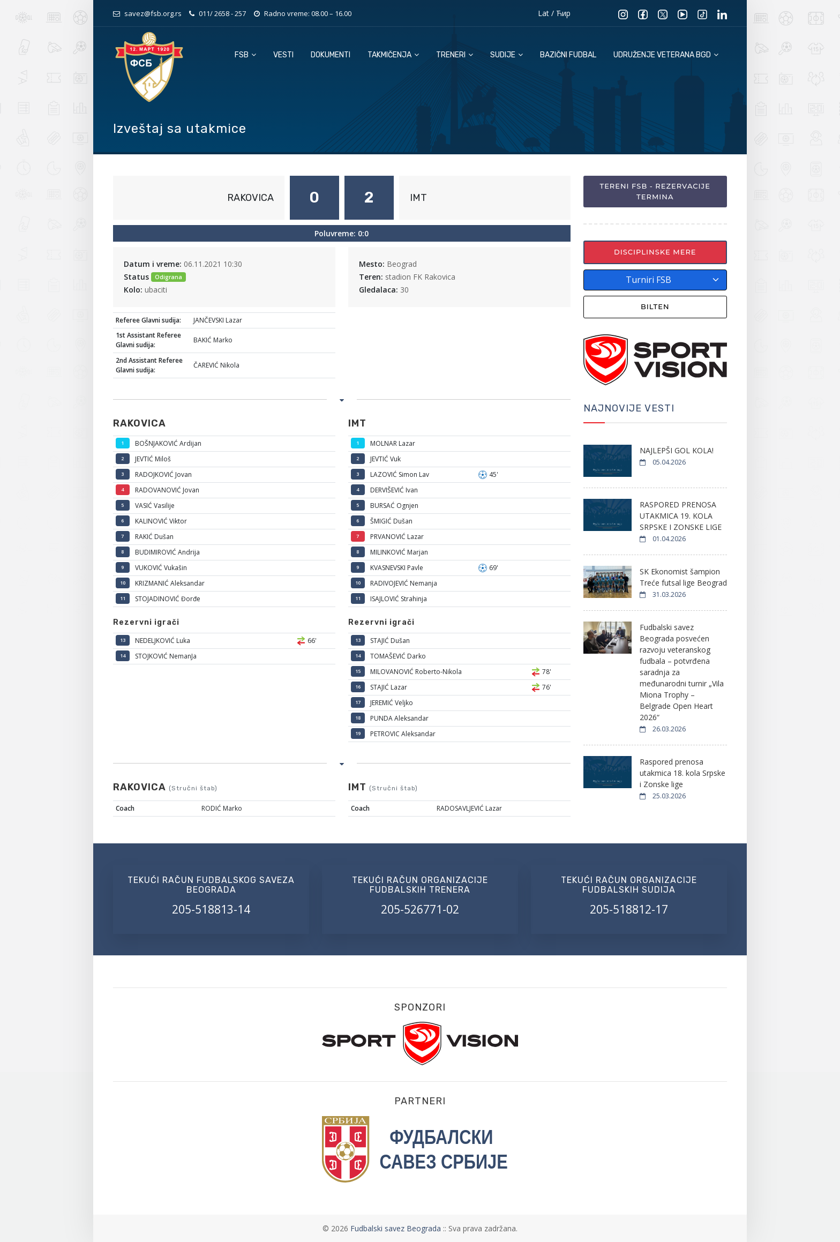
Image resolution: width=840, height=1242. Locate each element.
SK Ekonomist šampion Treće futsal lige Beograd (683, 577)
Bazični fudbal (568, 54)
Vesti (283, 54)
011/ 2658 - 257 (222, 13)
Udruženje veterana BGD (665, 54)
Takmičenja (393, 54)
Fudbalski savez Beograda (396, 1228)
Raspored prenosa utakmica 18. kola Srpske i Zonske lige (682, 773)
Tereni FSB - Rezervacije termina (655, 191)
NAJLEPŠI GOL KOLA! (677, 450)
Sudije (506, 54)
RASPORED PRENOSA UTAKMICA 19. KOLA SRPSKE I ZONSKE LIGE (681, 515)
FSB (245, 54)
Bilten (655, 306)
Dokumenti (330, 54)
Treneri (454, 54)
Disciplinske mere (655, 252)
